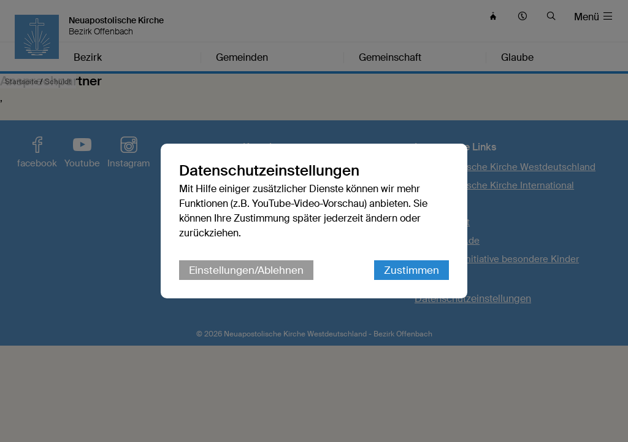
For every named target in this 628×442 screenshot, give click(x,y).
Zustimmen (411, 270)
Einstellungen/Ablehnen (246, 270)
